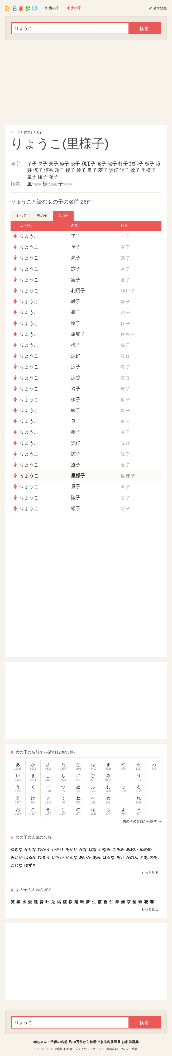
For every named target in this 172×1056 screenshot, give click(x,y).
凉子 (64, 163)
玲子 (59, 170)
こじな (16, 865)
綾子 (81, 170)
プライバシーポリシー (89, 1048)
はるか (30, 857)
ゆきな (16, 849)
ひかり (44, 849)
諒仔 (113, 170)
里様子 (148, 170)
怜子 (123, 163)
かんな (71, 857)
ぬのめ (146, 849)
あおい (132, 849)
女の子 (28, 132)
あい (120, 857)
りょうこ (29, 236)
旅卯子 (136, 163)
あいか (85, 857)
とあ (144, 857)
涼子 (38, 170)
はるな (108, 857)
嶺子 (112, 163)
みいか (16, 857)
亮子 (53, 163)
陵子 (42, 177)
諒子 (124, 170)
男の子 (42, 216)
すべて (21, 216)
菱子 (103, 170)
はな (93, 849)
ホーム (15, 132)
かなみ (105, 849)
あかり (71, 849)
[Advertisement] (86, 82)
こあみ (118, 849)
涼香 (49, 170)
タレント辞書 (129, 1048)
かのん (132, 857)
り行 (40, 132)
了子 (32, 163)
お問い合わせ (64, 1048)
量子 (32, 177)
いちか (58, 857)
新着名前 (112, 1048)
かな (83, 849)
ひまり (44, 857)
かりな (30, 849)
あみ (97, 857)
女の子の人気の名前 (31, 837)
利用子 (88, 163)
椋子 (149, 163)
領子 (53, 177)
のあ (153, 857)
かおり (58, 849)
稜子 (70, 170)
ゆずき (30, 865)
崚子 (101, 163)
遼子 (135, 170)
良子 (92, 170)
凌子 (75, 163)
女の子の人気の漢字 (31, 889)
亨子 (42, 163)
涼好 (75, 356)
